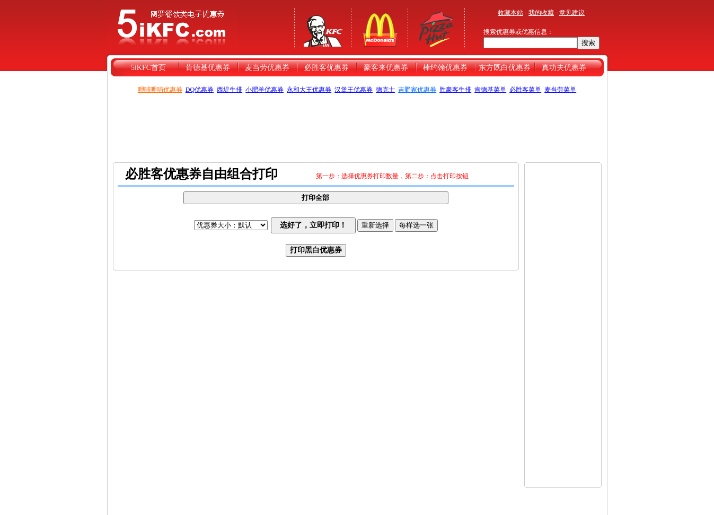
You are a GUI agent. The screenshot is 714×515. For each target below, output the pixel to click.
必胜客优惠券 (326, 68)
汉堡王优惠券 (353, 89)
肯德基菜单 (490, 89)
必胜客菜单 (525, 89)
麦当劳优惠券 (267, 68)
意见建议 (572, 12)
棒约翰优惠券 (445, 68)
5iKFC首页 (148, 68)
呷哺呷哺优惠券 (160, 89)
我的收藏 (541, 12)
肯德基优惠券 (208, 68)
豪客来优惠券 (386, 68)
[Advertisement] (357, 127)
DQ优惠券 (200, 89)
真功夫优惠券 (564, 68)
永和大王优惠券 (309, 89)
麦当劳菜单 (560, 89)
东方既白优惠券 (505, 68)
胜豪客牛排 (455, 89)
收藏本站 (510, 12)
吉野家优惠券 (417, 89)
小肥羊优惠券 (264, 89)
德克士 (385, 89)
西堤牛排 (229, 89)
